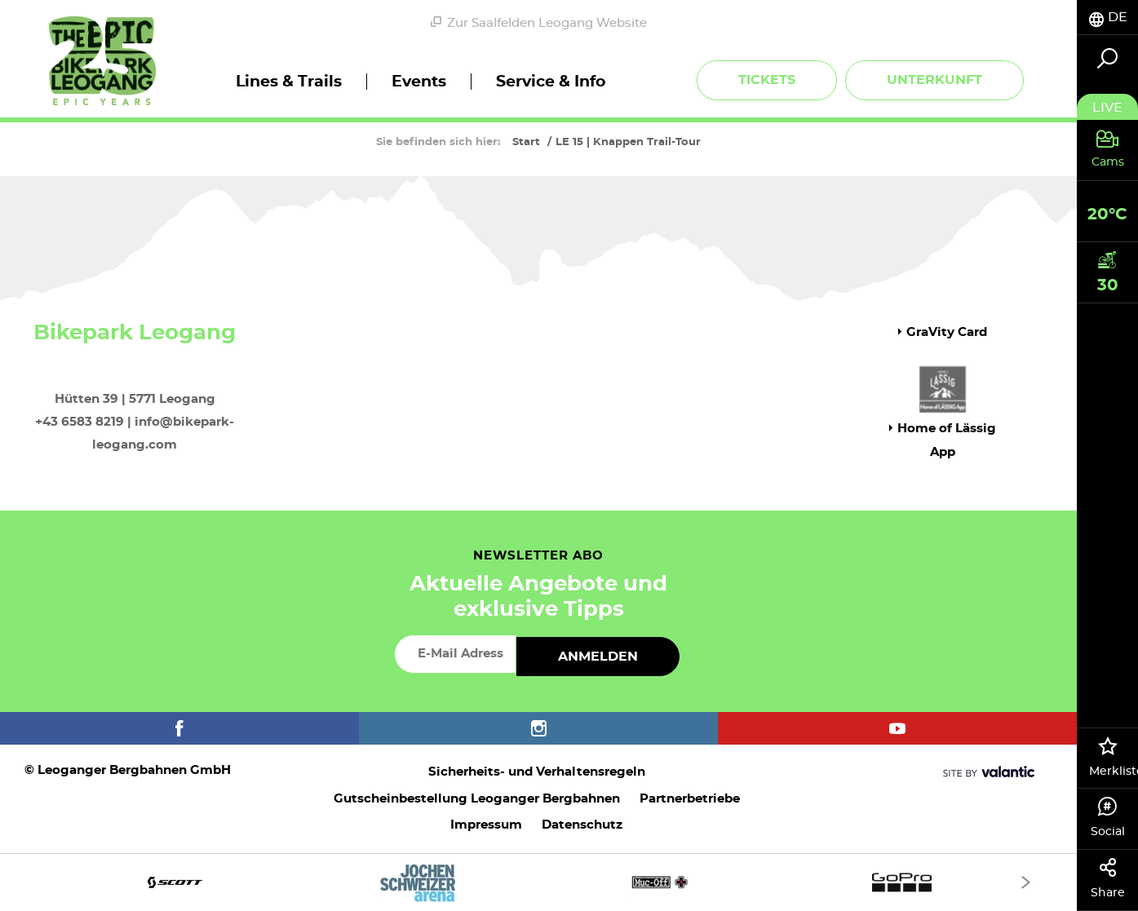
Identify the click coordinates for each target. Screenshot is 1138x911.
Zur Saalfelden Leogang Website (539, 22)
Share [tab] (1107, 878)
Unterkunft (934, 79)
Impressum (486, 825)
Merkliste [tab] (1113, 756)
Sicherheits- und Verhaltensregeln (536, 772)
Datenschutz (582, 825)
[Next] (1025, 882)
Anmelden (598, 656)
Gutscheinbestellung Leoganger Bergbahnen (477, 799)
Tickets (766, 79)
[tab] (1107, 17)
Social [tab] (1107, 817)
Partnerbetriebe (690, 799)
